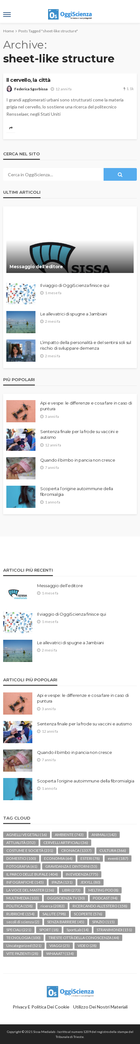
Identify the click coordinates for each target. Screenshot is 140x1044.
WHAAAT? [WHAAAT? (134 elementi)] (60, 953)
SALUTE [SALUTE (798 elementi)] (54, 913)
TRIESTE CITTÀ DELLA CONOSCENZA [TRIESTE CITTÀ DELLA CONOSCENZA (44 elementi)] (83, 937)
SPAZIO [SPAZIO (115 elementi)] (103, 921)
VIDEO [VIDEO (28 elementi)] (87, 945)
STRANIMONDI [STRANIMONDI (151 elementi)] (114, 929)
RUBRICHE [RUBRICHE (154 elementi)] (20, 913)
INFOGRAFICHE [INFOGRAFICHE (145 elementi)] (25, 882)
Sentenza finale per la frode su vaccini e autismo (79, 434)
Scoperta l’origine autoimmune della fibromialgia (76, 491)
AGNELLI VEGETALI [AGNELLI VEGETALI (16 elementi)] (26, 834)
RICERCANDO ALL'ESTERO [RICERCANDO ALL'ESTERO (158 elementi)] (100, 906)
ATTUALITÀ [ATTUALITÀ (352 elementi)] (20, 842)
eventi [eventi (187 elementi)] (118, 858)
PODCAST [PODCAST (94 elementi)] (105, 898)
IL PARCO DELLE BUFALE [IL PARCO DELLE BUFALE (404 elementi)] (32, 874)
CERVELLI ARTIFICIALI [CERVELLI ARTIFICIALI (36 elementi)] (65, 842)
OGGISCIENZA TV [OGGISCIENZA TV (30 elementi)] (66, 898)
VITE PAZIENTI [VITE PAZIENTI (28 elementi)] (22, 953)
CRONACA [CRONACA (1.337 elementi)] (76, 850)
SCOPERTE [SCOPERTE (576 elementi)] (88, 913)
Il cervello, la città (28, 80)
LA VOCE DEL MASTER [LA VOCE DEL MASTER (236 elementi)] (30, 890)
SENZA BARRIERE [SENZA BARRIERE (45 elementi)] (65, 921)
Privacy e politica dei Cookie (41, 1006)
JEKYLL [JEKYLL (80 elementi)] (90, 882)
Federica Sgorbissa (31, 89)
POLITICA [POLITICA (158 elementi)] (19, 906)
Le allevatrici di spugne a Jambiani (73, 313)
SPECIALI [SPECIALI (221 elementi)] (18, 929)
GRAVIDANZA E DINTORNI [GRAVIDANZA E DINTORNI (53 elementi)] (71, 866)
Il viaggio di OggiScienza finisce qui (74, 285)
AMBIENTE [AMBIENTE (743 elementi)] (69, 834)
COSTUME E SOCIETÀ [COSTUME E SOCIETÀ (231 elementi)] (29, 850)
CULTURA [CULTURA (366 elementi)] (112, 850)
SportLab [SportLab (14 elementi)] (78, 929)
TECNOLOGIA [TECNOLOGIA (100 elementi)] (23, 937)
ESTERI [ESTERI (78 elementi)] (90, 858)
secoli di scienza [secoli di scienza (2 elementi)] (22, 921)
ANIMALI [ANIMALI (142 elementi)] (104, 834)
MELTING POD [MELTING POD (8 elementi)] (103, 890)
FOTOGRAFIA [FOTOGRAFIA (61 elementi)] (21, 866)
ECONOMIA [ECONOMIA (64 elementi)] (58, 858)
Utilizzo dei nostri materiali (100, 1006)
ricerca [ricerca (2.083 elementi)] (53, 906)
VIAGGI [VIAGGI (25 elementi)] (59, 945)
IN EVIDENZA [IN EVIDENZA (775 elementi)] (82, 874)
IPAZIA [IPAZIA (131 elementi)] (62, 882)
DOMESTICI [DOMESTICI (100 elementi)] (21, 858)
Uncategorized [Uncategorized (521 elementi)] (23, 945)
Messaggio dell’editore (36, 266)
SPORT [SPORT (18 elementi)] (49, 929)
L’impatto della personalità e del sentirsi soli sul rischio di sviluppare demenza (85, 345)
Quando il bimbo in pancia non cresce (77, 460)
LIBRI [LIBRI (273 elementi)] (71, 890)
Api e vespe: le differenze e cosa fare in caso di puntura (86, 405)
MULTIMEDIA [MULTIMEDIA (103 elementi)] (22, 898)
